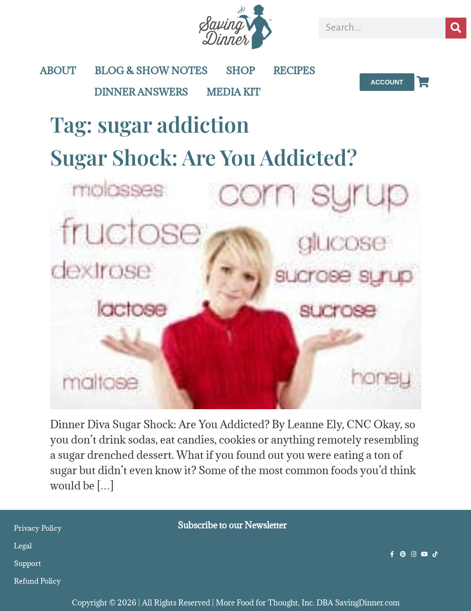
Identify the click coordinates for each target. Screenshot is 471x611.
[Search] (455, 28)
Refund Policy (37, 580)
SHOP (240, 70)
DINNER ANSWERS (141, 92)
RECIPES (294, 70)
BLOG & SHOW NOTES (151, 70)
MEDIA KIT (233, 92)
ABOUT (58, 70)
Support (27, 563)
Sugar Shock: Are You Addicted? (203, 156)
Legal (23, 545)
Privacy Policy (38, 528)
